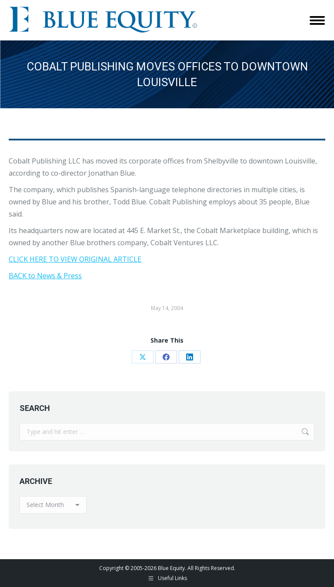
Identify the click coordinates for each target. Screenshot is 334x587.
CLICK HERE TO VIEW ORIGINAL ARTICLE (75, 259)
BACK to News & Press (45, 275)
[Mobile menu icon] (317, 20)
